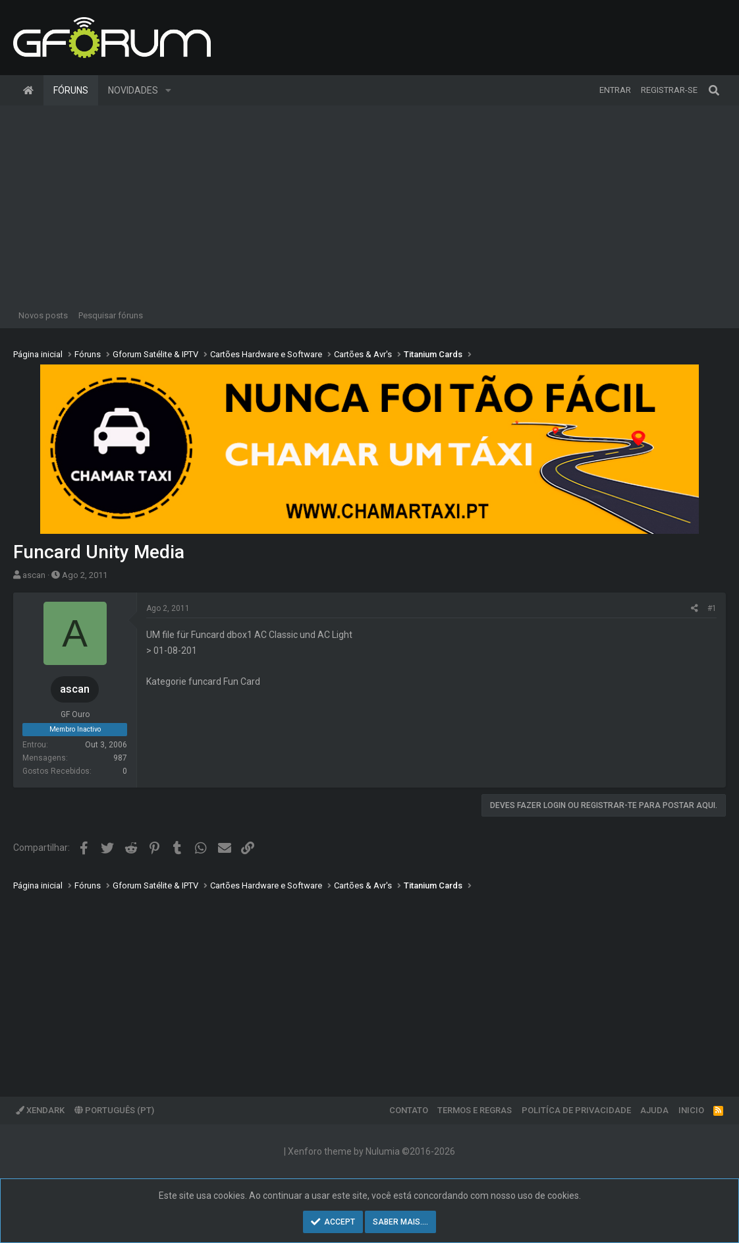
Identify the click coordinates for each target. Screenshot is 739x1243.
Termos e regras (474, 1110)
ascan (33, 575)
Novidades (133, 90)
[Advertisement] (369, 204)
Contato (408, 1110)
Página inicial (28, 90)
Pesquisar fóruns (110, 315)
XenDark (40, 1110)
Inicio (691, 1110)
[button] (168, 90)
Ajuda (654, 1110)
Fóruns (70, 90)
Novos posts (43, 315)
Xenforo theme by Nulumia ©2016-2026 (371, 1151)
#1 (712, 608)
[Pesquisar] (714, 90)
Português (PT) (114, 1110)
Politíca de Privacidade (576, 1110)
